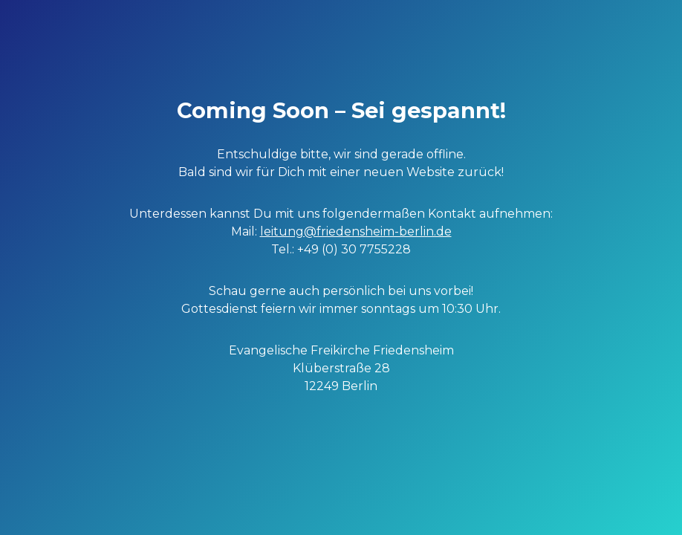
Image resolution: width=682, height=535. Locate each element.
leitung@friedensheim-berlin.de (356, 231)
